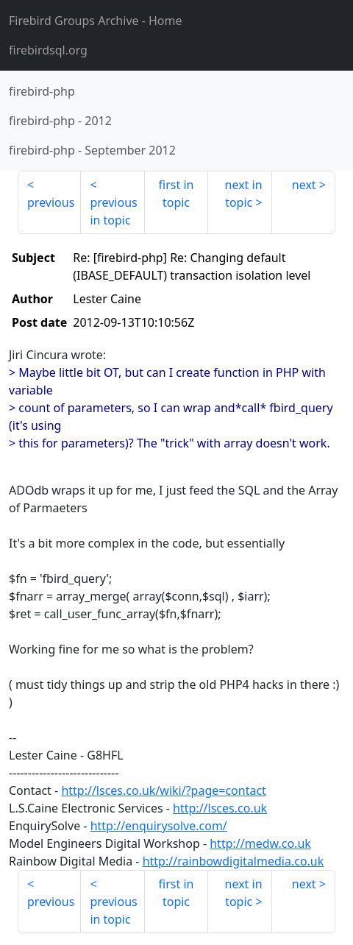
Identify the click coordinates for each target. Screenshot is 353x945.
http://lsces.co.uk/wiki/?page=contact (163, 790)
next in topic (244, 193)
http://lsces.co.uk (220, 808)
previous (50, 202)
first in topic (176, 193)
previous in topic (113, 211)
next (304, 185)
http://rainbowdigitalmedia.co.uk (233, 861)
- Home (95, 21)
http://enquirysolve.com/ (158, 826)
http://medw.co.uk (260, 843)
